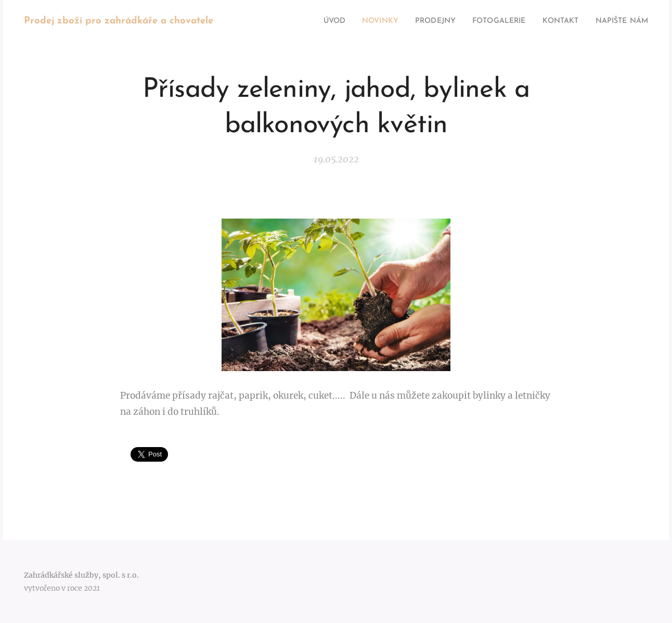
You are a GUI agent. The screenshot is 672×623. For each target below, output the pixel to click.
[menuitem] (306, 21)
